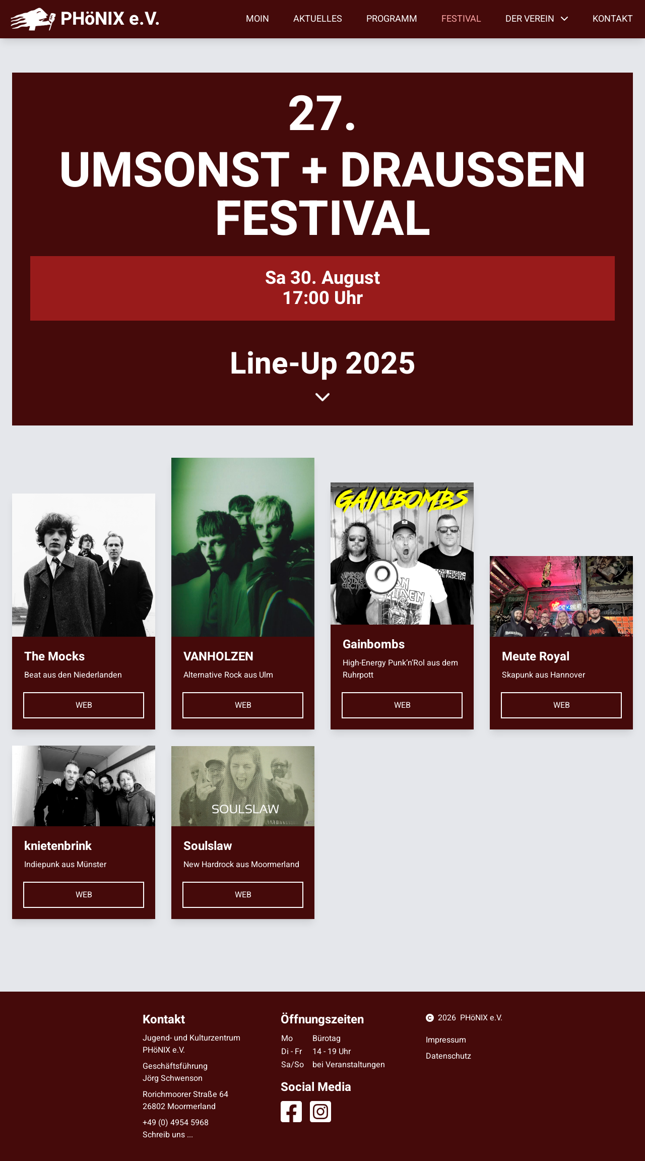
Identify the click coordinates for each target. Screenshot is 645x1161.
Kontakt (613, 19)
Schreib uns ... (168, 1135)
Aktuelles (317, 19)
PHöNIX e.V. (481, 1018)
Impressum (446, 1040)
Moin (257, 19)
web (84, 705)
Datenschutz (448, 1056)
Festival (461, 19)
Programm (391, 19)
